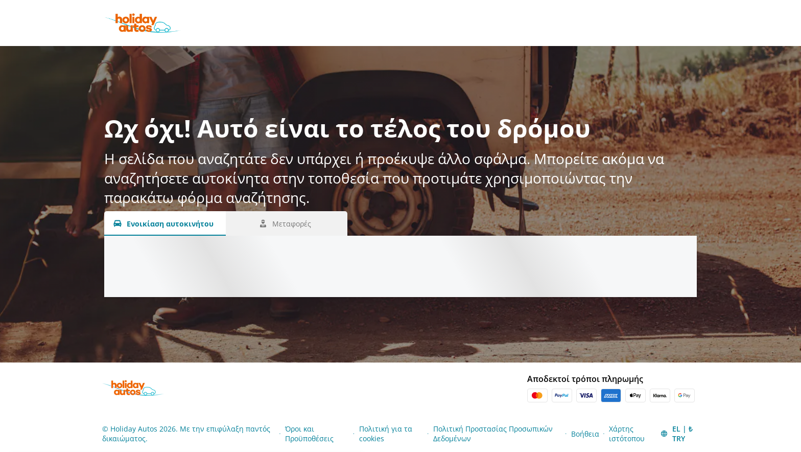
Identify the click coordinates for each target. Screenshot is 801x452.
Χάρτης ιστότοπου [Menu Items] (627, 433)
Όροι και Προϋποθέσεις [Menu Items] (309, 433)
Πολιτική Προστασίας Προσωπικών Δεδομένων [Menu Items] (493, 433)
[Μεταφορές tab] (286, 223)
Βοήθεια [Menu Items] (585, 434)
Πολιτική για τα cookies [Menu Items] (385, 433)
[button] (679, 433)
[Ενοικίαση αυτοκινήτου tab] (165, 223)
